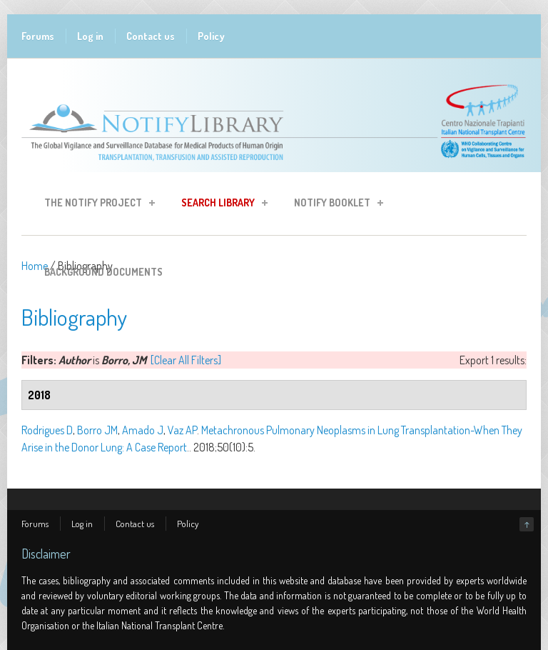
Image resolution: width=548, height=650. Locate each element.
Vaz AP (182, 430)
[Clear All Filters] (186, 360)
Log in (90, 36)
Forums (37, 36)
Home (34, 266)
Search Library (220, 204)
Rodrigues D (47, 430)
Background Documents (103, 272)
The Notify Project (95, 204)
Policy (211, 36)
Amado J (142, 430)
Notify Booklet (334, 204)
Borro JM (97, 430)
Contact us (150, 36)
